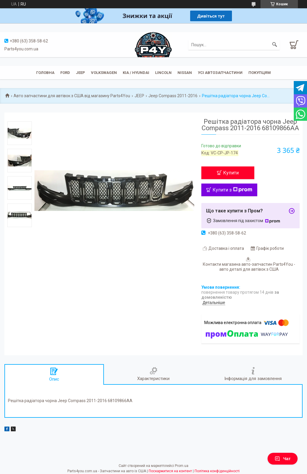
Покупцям (259, 72)
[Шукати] (274, 44)
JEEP (80, 72)
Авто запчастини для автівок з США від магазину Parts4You (72, 95)
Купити (231, 173)
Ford (65, 72)
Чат (283, 458)
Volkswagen (104, 72)
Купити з (232, 190)
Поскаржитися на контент (170, 471)
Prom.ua (181, 466)
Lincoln (163, 72)
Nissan (184, 72)
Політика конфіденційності (217, 471)
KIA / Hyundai (136, 72)
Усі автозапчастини (220, 72)
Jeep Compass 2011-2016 (173, 95)
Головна (45, 72)
